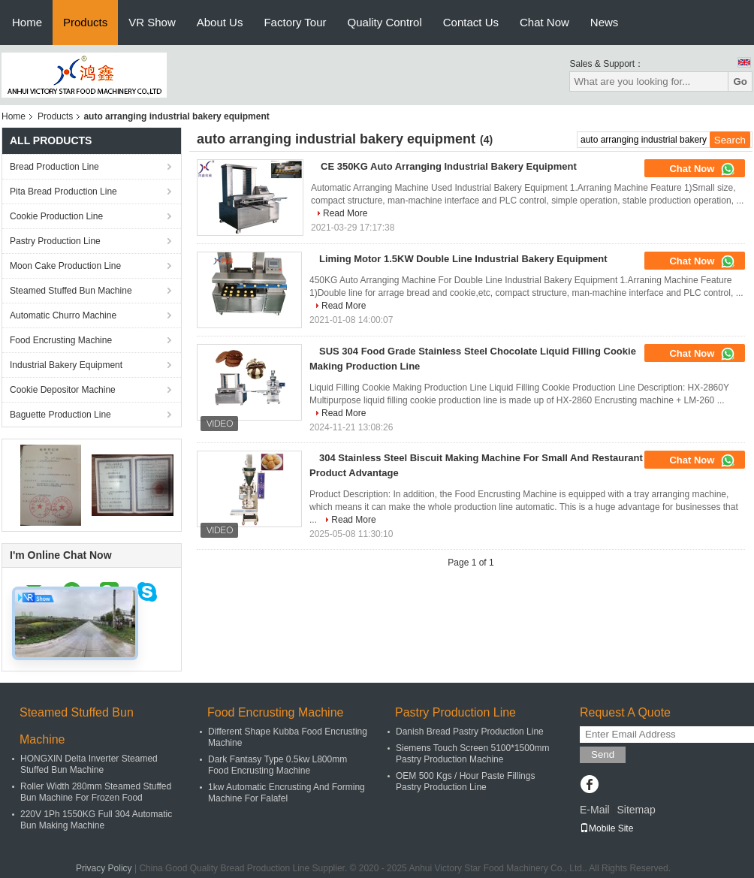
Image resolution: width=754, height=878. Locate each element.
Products (85, 22)
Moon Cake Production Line (65, 266)
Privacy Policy (104, 868)
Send (602, 754)
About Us (220, 22)
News (604, 22)
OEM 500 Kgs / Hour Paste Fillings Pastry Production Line (465, 781)
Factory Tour (295, 22)
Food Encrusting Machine (61, 340)
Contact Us (471, 22)
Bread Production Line (54, 166)
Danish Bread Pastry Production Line (470, 731)
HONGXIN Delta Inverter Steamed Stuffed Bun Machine (89, 764)
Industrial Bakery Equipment (66, 365)
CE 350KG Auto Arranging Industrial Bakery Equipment (449, 166)
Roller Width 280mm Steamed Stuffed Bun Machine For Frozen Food (95, 792)
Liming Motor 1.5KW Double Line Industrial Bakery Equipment (463, 258)
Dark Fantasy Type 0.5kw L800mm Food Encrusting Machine (277, 765)
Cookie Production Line (56, 216)
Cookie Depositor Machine (63, 390)
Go (740, 81)
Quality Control (385, 22)
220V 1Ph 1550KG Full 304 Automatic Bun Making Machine (96, 820)
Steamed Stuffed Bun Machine (71, 290)
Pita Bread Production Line (63, 191)
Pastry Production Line (55, 241)
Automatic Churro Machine (63, 315)
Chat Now (544, 22)
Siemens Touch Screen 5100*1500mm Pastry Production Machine (473, 754)
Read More (345, 213)
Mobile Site (606, 828)
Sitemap (636, 810)
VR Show (152, 22)
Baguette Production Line (60, 414)
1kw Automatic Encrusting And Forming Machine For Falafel (286, 793)
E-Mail (595, 810)
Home (27, 22)
